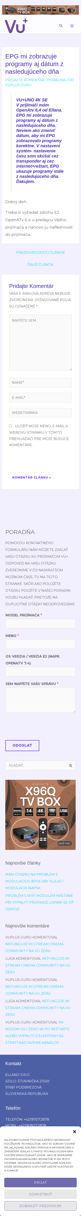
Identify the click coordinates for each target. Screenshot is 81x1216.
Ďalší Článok (40, 265)
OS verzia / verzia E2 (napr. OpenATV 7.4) (33, 659)
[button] (74, 1132)
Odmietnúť (40, 1194)
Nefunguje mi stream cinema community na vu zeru (38, 965)
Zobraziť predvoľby (40, 1206)
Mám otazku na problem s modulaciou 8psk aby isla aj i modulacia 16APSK (34, 881)
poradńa (56, 80)
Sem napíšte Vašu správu (32, 684)
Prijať (40, 1183)
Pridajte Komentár (24, 80)
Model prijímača (24, 615)
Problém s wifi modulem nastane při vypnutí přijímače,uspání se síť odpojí (39, 902)
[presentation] (41, 462)
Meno (12, 636)
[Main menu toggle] (72, 26)
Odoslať (22, 745)
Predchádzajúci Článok (40, 253)
